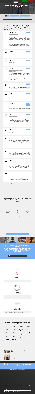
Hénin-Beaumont (14, 339)
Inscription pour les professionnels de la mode (17, 255)
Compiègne (13, 333)
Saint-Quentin (28, 326)
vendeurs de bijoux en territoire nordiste (23, 124)
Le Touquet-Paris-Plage (21, 330)
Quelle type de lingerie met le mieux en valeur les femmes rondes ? (19, 357)
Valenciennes (28, 332)
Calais (14, 326)
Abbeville (7, 326)
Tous (5, 15)
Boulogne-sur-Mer (7, 339)
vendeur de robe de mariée (20, 17)
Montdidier (21, 337)
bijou (8, 15)
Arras (6, 332)
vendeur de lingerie (13, 17)
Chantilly (14, 329)
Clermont (14, 332)
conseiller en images (16, 15)
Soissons (28, 329)
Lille (21, 333)
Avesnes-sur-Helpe (6, 333)
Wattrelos (28, 336)
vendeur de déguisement (27, 15)
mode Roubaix (5, 387)
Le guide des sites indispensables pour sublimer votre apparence (19, 354)
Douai (14, 336)
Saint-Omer (21, 340)
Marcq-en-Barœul (21, 334)
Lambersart (21, 326)
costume (21, 15)
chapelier (11, 15)
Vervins (28, 333)
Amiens (7, 329)
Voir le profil (28, 32)
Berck (6, 336)
